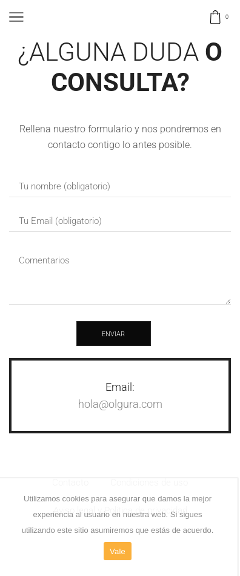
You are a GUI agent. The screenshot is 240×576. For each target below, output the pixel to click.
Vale (117, 551)
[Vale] (222, 527)
